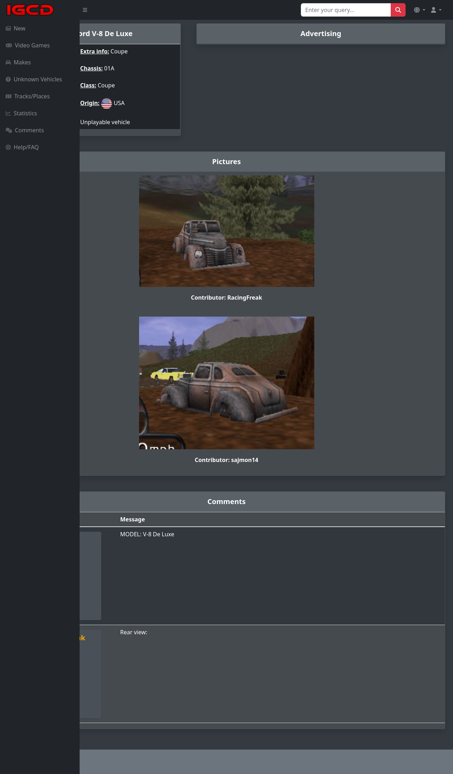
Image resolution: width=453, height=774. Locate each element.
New (15, 28)
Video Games (28, 45)
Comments (25, 130)
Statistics (21, 113)
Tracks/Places (28, 96)
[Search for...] (346, 10)
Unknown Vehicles (34, 79)
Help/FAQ (22, 147)
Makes (18, 62)
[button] (419, 10)
